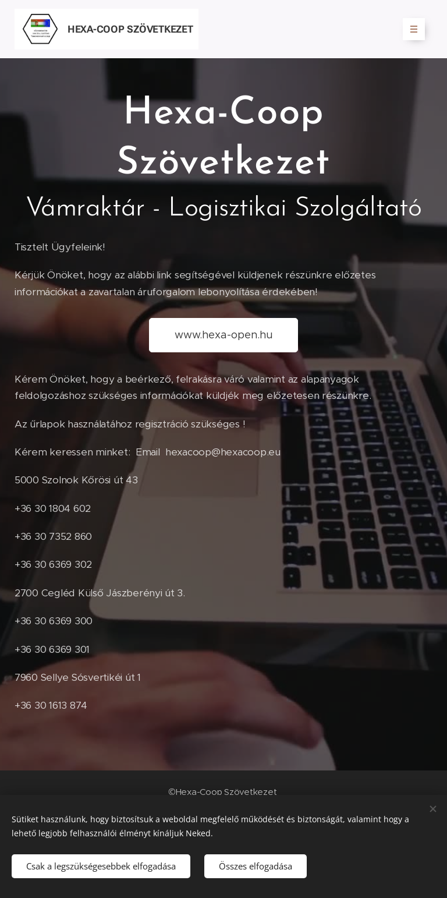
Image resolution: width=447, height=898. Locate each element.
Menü (410, 29)
